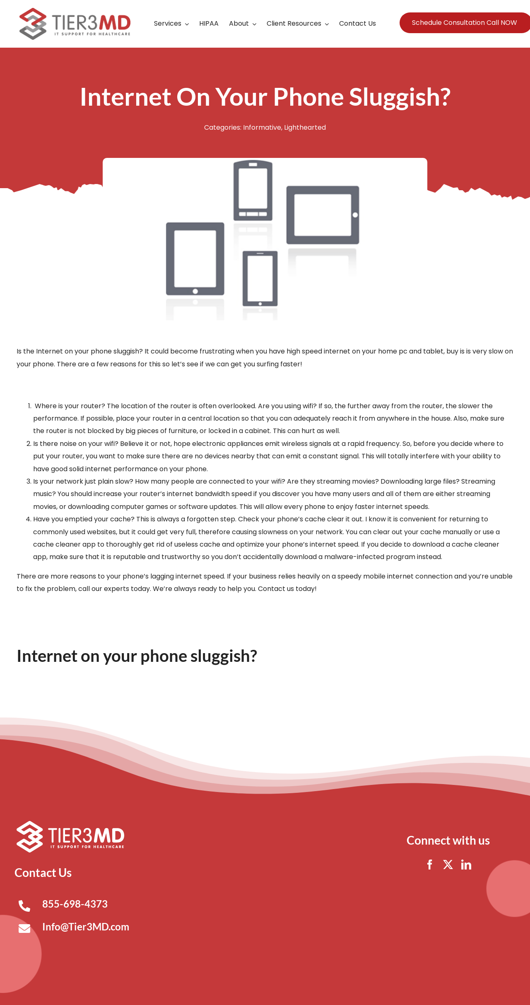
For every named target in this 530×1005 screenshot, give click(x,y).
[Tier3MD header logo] (74, 11)
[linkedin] (466, 864)
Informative (262, 127)
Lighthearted (305, 127)
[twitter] (448, 864)
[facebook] (430, 864)
